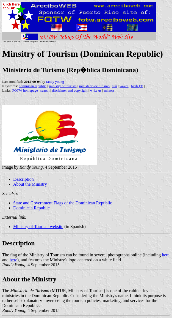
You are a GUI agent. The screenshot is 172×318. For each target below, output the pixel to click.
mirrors (109, 90)
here (166, 255)
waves (124, 86)
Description (23, 179)
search (44, 90)
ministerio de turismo (94, 86)
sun (114, 86)
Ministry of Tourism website (38, 226)
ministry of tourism (62, 86)
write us (96, 90)
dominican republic (32, 86)
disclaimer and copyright (69, 90)
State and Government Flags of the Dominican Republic (62, 203)
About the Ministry (30, 184)
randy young (55, 82)
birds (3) (137, 86)
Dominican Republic (31, 207)
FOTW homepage (25, 90)
